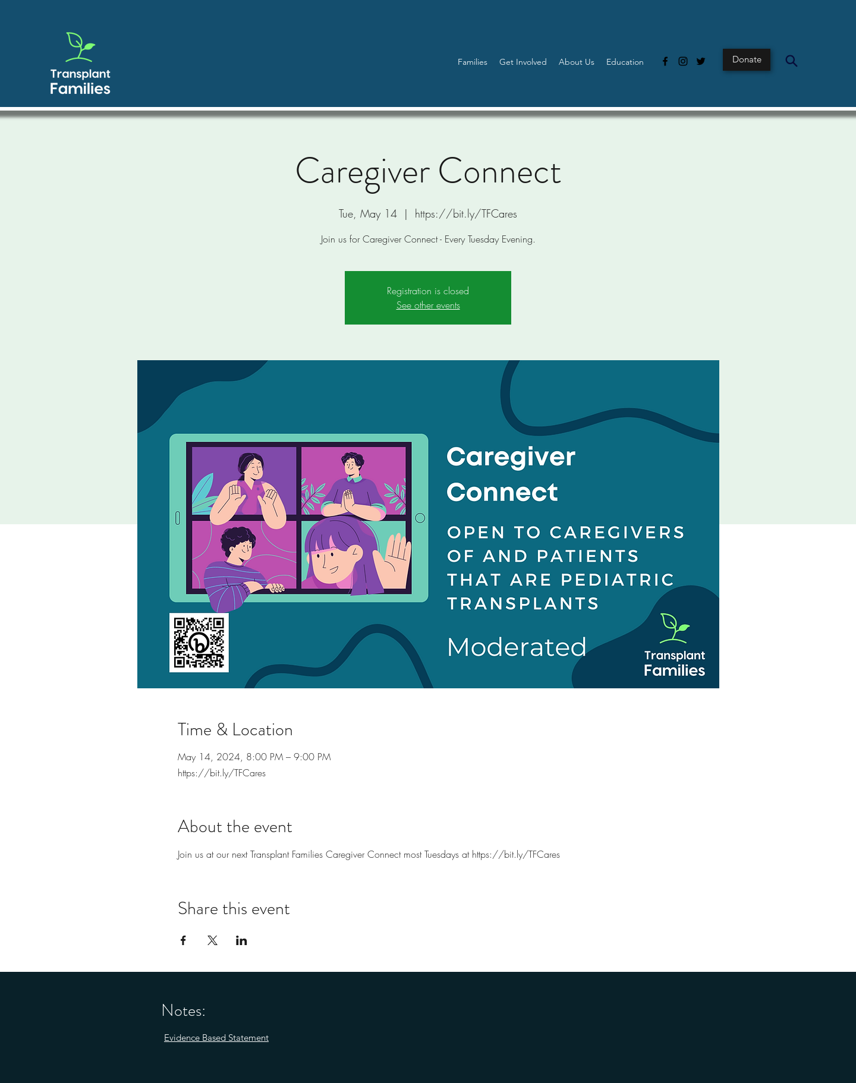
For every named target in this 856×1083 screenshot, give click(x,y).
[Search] (791, 60)
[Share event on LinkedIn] (241, 940)
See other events (428, 304)
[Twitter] (701, 61)
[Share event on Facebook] (183, 940)
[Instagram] (683, 61)
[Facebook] (665, 61)
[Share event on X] (212, 940)
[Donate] (746, 60)
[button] (472, 62)
